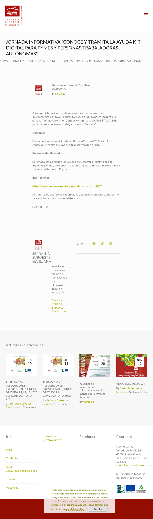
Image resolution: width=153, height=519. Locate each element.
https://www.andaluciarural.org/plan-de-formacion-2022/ (67, 186)
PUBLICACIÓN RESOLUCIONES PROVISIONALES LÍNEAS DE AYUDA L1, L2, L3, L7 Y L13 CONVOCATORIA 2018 (21, 391)
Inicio (9, 449)
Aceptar (97, 509)
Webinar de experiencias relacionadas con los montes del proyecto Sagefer (92, 390)
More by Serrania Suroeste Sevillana (59, 305)
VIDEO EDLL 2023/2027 (130, 383)
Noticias (60, 93)
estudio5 (88, 401)
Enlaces (10, 479)
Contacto (12, 458)
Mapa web (12, 487)
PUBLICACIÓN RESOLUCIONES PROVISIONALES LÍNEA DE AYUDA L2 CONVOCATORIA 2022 (57, 389)
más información (75, 509)
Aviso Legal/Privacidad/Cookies (21, 468)
